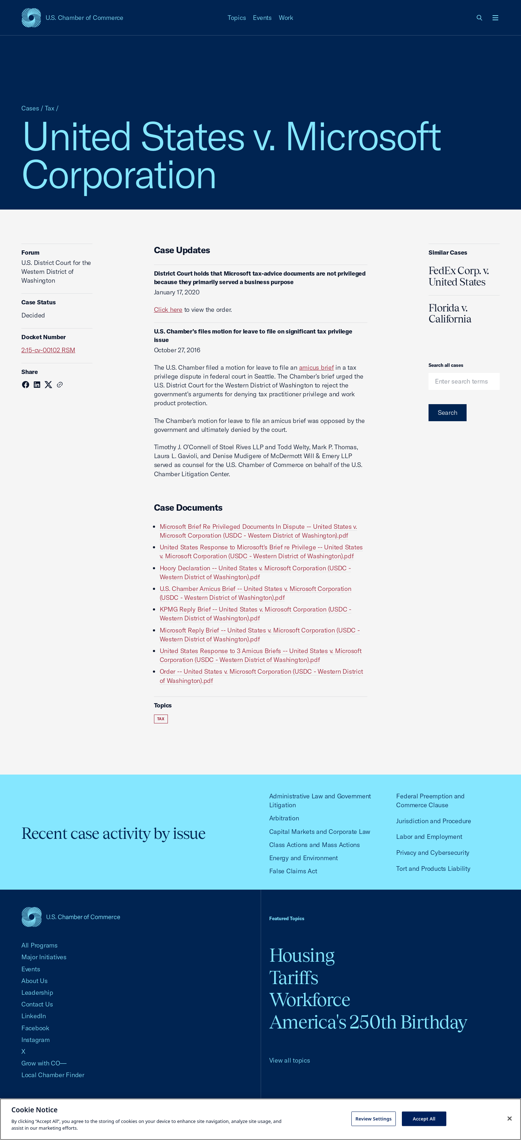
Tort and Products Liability (433, 868)
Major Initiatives (44, 957)
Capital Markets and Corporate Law (320, 831)
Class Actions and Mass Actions (314, 845)
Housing (301, 955)
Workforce (309, 999)
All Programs (39, 945)
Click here (168, 309)
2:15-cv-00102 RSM (48, 350)
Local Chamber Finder (52, 1075)
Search (447, 412)
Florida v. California (450, 313)
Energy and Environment (303, 858)
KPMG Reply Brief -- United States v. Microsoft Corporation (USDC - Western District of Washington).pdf (255, 613)
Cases (30, 108)
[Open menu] (495, 17)
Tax (49, 108)
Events (262, 17)
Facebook (35, 1028)
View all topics (289, 1060)
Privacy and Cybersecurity (432, 852)
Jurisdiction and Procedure (433, 821)
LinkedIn (33, 1016)
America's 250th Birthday (368, 1022)
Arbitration (284, 818)
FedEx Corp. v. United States (459, 276)
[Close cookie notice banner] (509, 1118)
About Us (34, 981)
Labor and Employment (429, 836)
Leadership (37, 992)
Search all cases (446, 365)
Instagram (35, 1040)
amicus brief (316, 367)
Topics (237, 17)
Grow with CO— (44, 1063)
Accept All (424, 1118)
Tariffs (293, 977)
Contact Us (37, 1004)
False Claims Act (293, 871)
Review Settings (374, 1118)
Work (286, 17)
